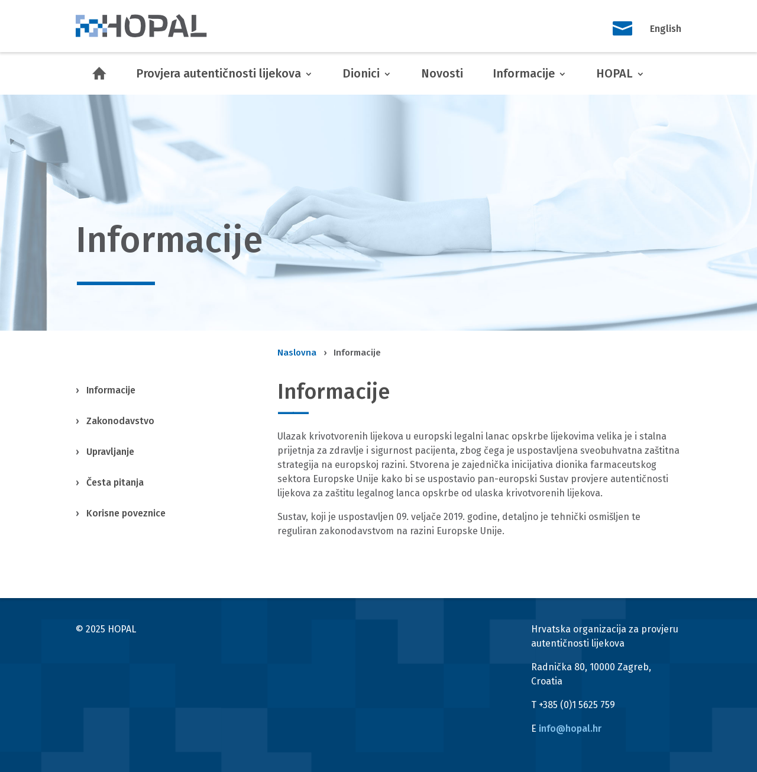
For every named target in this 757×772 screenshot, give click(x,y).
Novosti (442, 73)
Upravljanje (110, 451)
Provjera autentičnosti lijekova (218, 73)
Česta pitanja (115, 482)
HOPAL (614, 73)
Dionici (361, 73)
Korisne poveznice (126, 513)
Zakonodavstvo (120, 421)
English (665, 28)
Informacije (524, 73)
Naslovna (296, 352)
